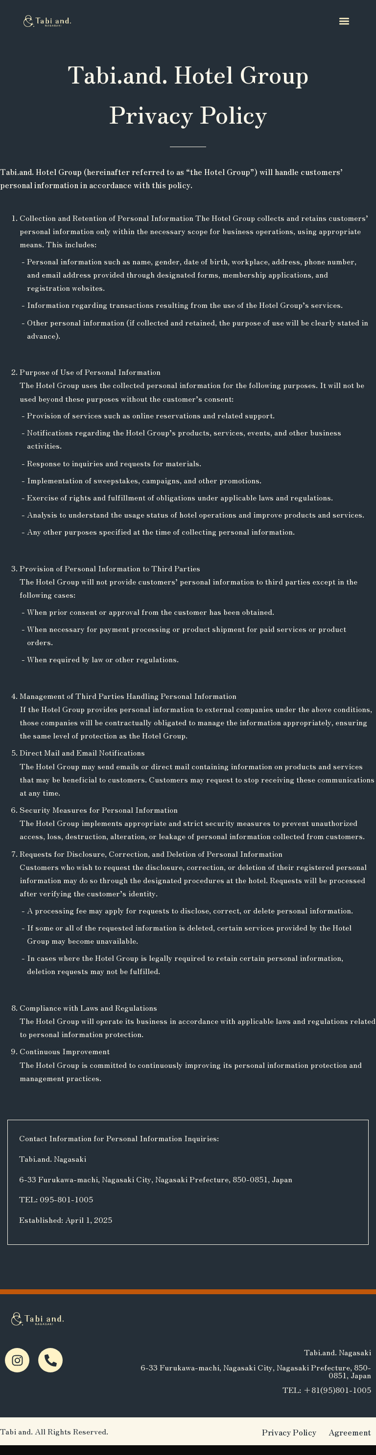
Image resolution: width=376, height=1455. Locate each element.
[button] (344, 21)
